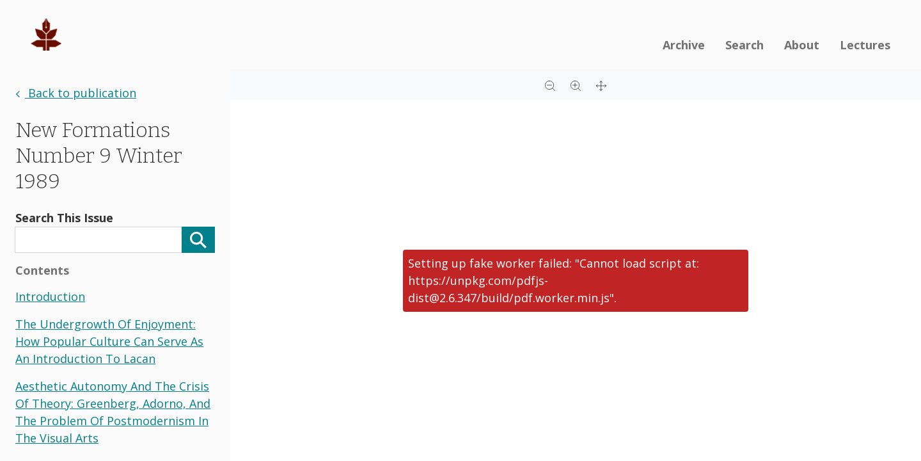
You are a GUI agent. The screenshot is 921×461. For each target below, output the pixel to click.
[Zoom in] (575, 84)
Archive (684, 45)
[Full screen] (601, 84)
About (801, 45)
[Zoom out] (550, 84)
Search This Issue (64, 217)
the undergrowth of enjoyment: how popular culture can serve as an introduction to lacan (109, 341)
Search (744, 45)
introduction (50, 296)
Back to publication (75, 93)
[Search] (198, 240)
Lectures (865, 45)
